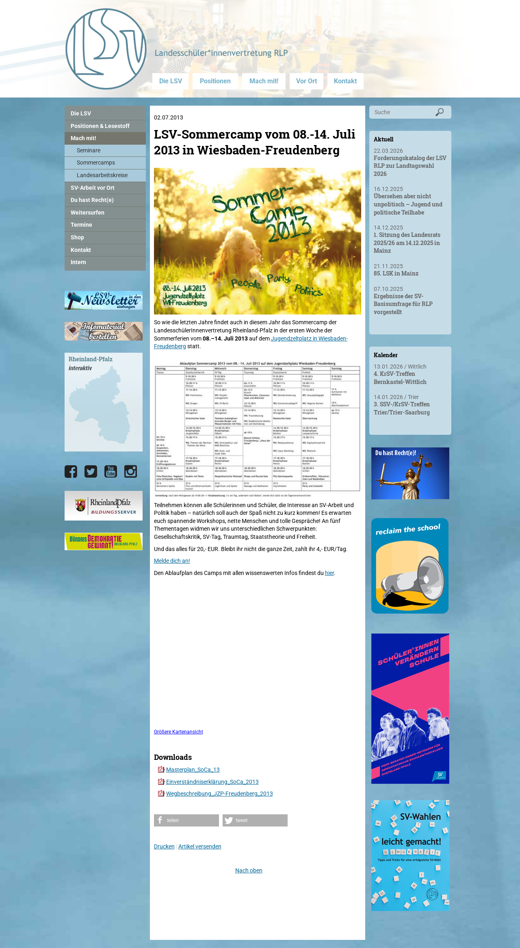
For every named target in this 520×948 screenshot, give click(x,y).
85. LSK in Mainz (396, 273)
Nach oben (248, 870)
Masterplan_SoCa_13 (193, 769)
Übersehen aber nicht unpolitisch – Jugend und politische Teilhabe (408, 204)
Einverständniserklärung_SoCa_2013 (212, 782)
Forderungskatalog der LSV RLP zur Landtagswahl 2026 (410, 166)
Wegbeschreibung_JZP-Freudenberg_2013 (219, 793)
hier (329, 573)
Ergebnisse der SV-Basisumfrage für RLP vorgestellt (403, 304)
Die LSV (170, 81)
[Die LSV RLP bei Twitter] (90, 472)
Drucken (164, 846)
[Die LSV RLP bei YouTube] (110, 472)
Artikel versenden (199, 846)
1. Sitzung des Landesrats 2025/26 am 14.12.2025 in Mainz (407, 242)
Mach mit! (263, 81)
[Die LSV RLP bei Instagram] (130, 472)
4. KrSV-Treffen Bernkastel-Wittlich (400, 378)
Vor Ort (306, 81)
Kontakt (345, 81)
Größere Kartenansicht (178, 732)
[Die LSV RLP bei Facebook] (71, 472)
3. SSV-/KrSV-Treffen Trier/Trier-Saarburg (402, 408)
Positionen (215, 81)
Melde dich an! (172, 561)
